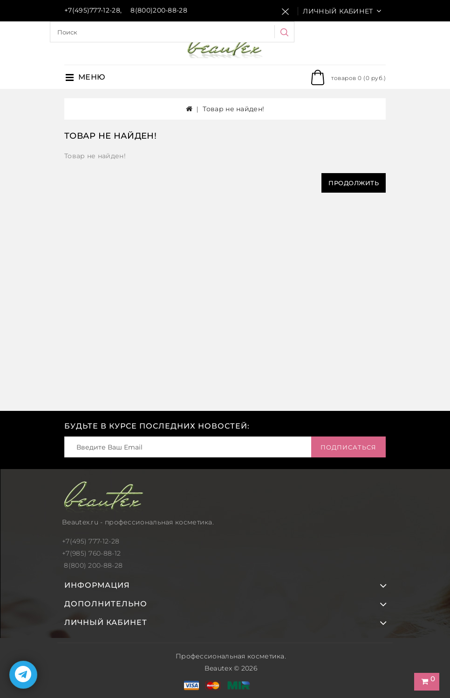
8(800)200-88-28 (158, 10)
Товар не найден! (233, 109)
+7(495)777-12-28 (92, 10)
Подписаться (348, 447)
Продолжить (353, 183)
